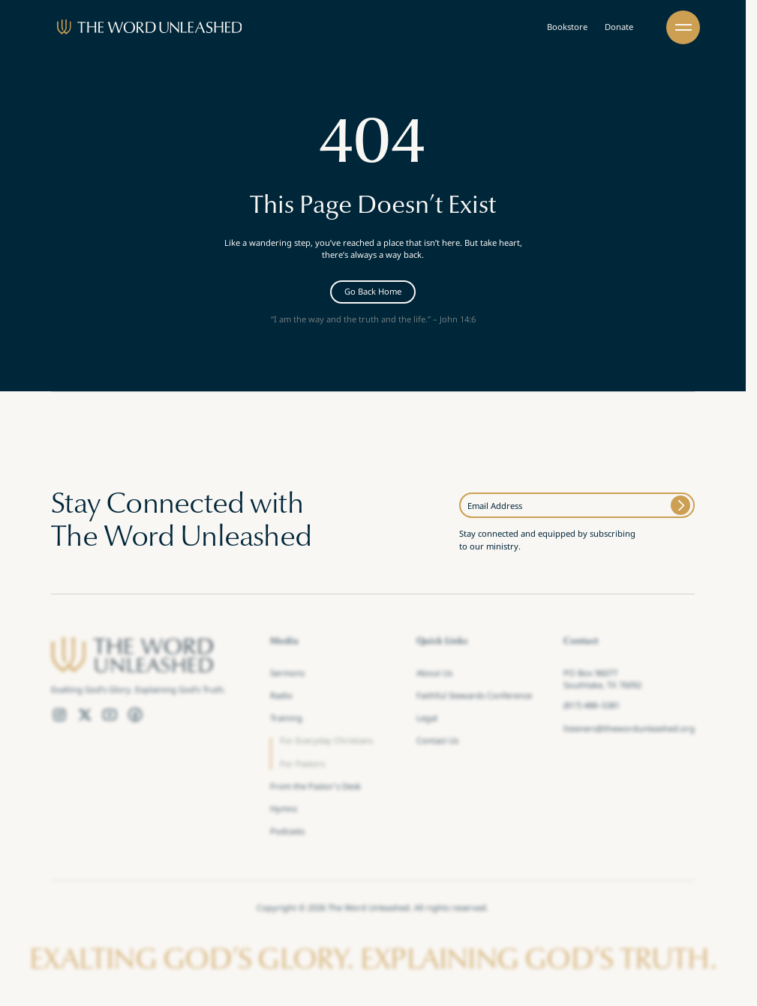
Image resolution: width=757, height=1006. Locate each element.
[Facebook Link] (135, 714)
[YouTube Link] (109, 714)
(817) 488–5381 (591, 706)
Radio (281, 696)
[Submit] (681, 506)
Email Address (494, 505)
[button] (683, 27)
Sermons (287, 673)
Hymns (283, 809)
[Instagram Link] (59, 714)
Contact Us (437, 742)
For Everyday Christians (326, 742)
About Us (434, 673)
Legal (426, 718)
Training (286, 718)
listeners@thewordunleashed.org (629, 729)
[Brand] (149, 26)
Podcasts (287, 832)
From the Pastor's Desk (315, 787)
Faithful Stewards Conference (474, 696)
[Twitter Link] (85, 714)
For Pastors (302, 764)
